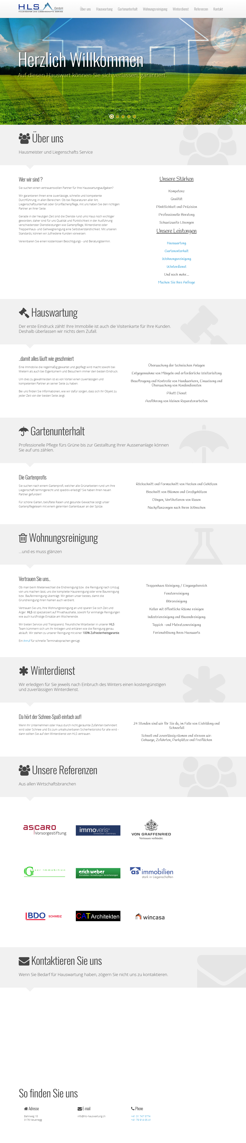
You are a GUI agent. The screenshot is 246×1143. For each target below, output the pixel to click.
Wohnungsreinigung (155, 9)
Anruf (26, 641)
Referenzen (201, 9)
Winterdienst (181, 9)
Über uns (85, 9)
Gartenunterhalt (128, 9)
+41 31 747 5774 (140, 1116)
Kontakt (218, 9)
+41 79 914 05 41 (141, 1119)
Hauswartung (104, 9)
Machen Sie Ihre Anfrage (176, 282)
